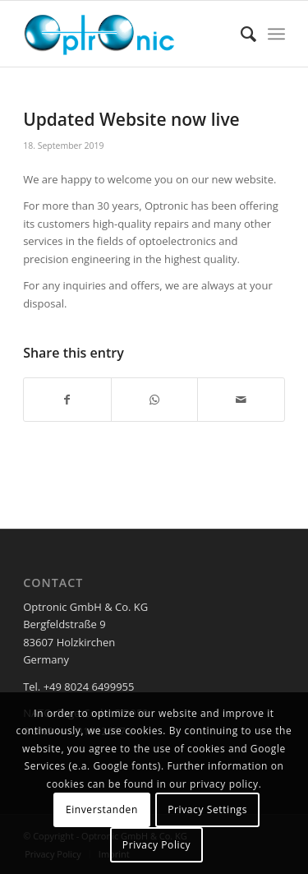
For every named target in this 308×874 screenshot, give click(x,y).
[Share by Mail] (241, 399)
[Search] (240, 34)
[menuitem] (240, 34)
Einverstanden (102, 809)
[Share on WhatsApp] (155, 399)
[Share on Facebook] (67, 399)
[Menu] (276, 33)
